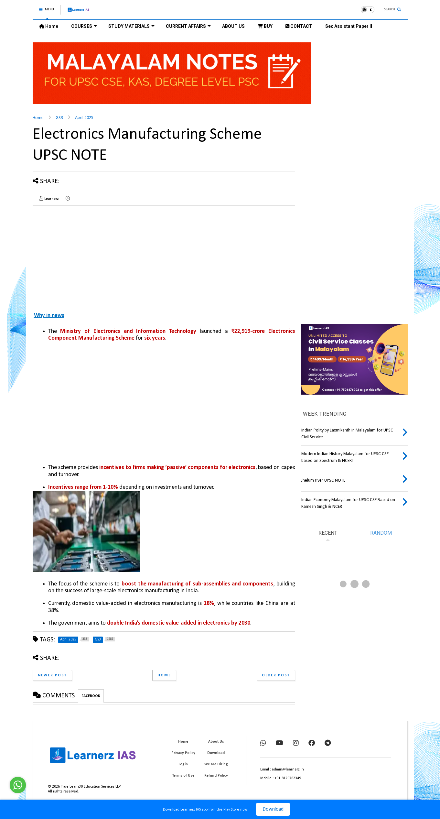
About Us (216, 742)
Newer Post (52, 675)
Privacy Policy (183, 753)
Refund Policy (216, 776)
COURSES (84, 26)
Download (273, 809)
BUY (265, 26)
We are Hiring (216, 764)
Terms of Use (183, 776)
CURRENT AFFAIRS (188, 26)
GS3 (59, 117)
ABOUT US (233, 26)
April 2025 (84, 117)
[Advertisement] (87, 256)
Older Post (276, 675)
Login (183, 764)
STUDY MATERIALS (131, 26)
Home (48, 26)
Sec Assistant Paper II (348, 26)
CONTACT (298, 26)
